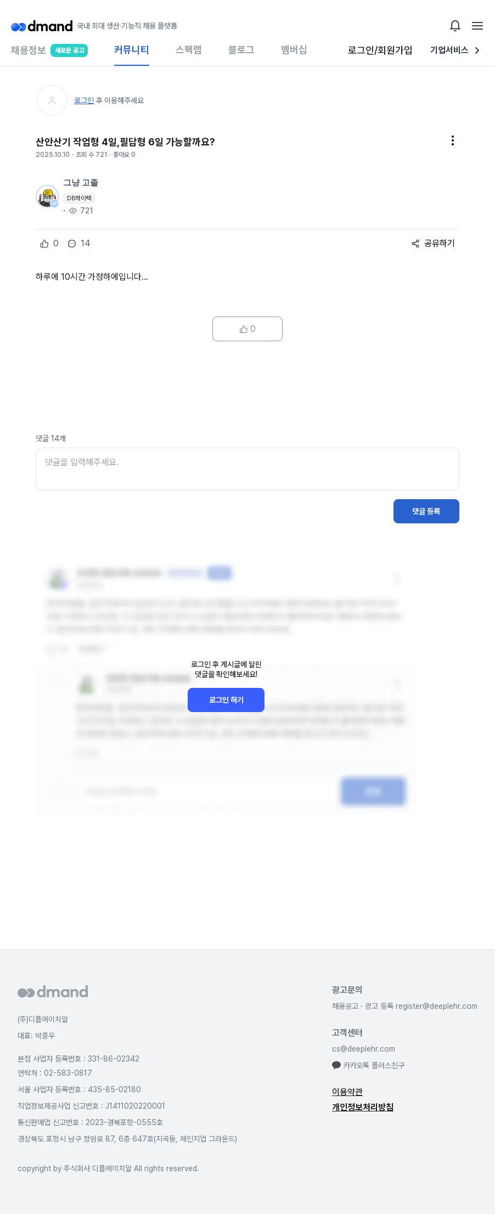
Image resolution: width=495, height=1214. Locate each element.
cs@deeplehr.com (363, 1048)
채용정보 (49, 55)
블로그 (241, 49)
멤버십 (294, 49)
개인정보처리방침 (362, 1107)
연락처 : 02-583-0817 (55, 1073)
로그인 (84, 100)
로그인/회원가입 (380, 50)
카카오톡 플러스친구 (368, 1065)
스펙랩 (189, 49)
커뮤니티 (131, 49)
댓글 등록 (426, 511)
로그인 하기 (226, 700)
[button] (452, 142)
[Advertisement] (247, 387)
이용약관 (347, 1092)
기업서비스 (457, 50)
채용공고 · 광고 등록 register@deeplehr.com (404, 1006)
